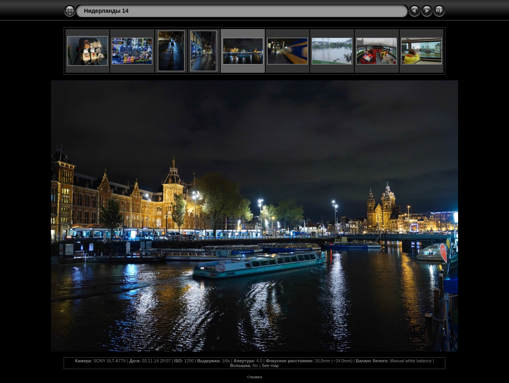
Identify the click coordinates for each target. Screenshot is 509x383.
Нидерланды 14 (106, 11)
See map (270, 365)
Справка (254, 377)
